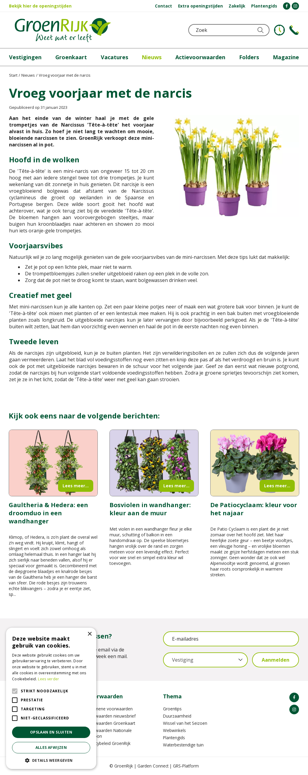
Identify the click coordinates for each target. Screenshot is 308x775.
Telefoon (294, 30)
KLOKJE (279, 30)
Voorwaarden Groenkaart (110, 723)
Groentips (172, 709)
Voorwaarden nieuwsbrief (111, 716)
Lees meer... (76, 486)
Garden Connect (152, 766)
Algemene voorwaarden (109, 709)
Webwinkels (174, 730)
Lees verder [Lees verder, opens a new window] (48, 679)
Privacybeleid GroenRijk (108, 743)
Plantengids (174, 737)
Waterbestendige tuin (183, 745)
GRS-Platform (186, 766)
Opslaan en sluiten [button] (51, 732)
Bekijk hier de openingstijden (40, 6)
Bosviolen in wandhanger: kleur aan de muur (150, 509)
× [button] (89, 634)
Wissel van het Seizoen (185, 723)
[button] (51, 760)
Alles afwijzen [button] (51, 747)
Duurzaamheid (177, 716)
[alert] (51, 698)
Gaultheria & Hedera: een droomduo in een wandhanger (48, 513)
